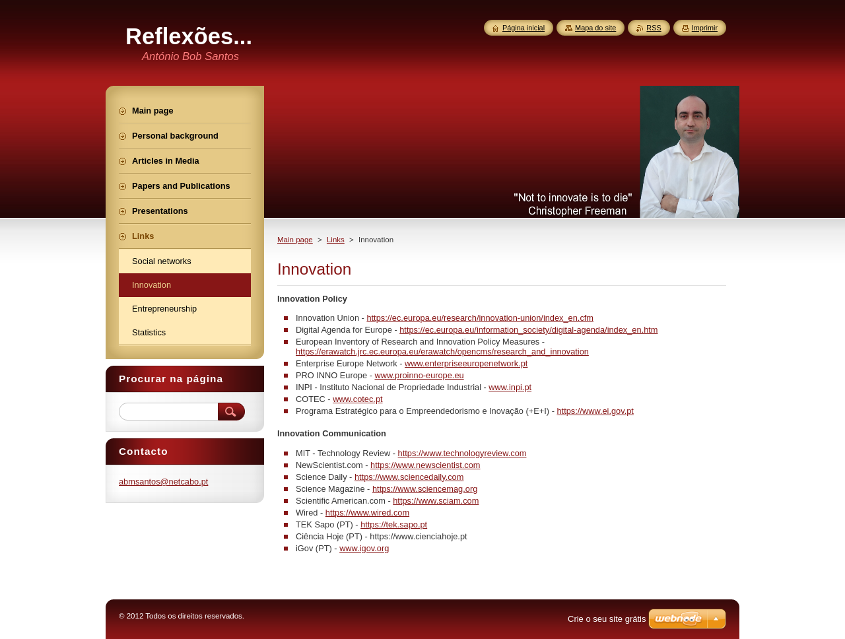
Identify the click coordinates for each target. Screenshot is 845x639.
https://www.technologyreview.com (462, 453)
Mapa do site (595, 28)
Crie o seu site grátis (607, 619)
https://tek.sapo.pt (393, 524)
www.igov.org (364, 548)
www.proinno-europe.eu (418, 375)
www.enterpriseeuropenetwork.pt (466, 363)
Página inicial (523, 28)
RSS (653, 28)
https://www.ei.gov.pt (595, 411)
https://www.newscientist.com (425, 465)
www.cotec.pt (357, 399)
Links (336, 240)
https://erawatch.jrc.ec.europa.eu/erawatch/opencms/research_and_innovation (442, 351)
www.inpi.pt (510, 387)
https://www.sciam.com (436, 501)
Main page (295, 240)
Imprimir (705, 28)
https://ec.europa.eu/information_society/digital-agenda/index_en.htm (528, 330)
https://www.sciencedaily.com (409, 477)
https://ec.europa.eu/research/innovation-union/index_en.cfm (479, 318)
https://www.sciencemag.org (424, 489)
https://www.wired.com (367, 513)
